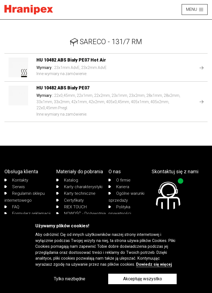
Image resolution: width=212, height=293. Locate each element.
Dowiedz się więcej (154, 264)
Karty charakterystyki (79, 186)
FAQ (11, 206)
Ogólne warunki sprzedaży (126, 197)
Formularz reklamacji (27, 213)
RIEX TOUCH (71, 206)
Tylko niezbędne (69, 278)
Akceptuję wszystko (142, 278)
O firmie (119, 180)
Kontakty (16, 180)
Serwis (14, 186)
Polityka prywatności (119, 210)
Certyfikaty (70, 200)
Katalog (67, 180)
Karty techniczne (76, 193)
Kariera (118, 186)
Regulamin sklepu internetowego (24, 197)
